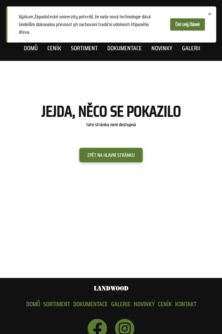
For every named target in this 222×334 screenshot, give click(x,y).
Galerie (192, 48)
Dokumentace (124, 48)
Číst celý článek (187, 24)
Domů (31, 48)
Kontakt (185, 304)
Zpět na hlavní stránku (111, 155)
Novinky (161, 48)
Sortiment (84, 48)
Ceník (54, 48)
